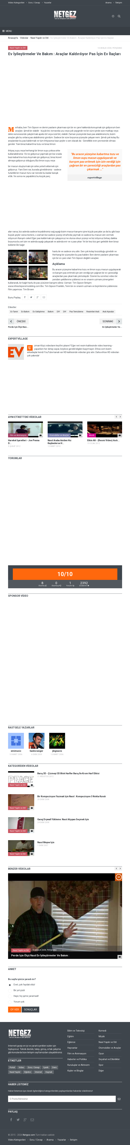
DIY (58, 311)
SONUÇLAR (30, 1009)
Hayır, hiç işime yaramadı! (26, 996)
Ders (54, 1067)
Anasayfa (13, 38)
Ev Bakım (25, 311)
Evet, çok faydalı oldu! (24, 984)
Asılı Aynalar (108, 311)
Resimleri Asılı (92, 311)
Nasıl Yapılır (15, 1072)
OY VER (14, 1009)
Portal (12, 1067)
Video (21, 1067)
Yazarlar (47, 2)
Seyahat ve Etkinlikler (109, 1059)
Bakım (51, 311)
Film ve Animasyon (18, 435)
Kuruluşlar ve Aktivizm (78, 1065)
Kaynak (49, 1072)
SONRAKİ (112, 321)
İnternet (38, 1072)
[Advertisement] (65, 205)
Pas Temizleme (76, 311)
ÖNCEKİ (16, 321)
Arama (108, 2)
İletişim (118, 2)
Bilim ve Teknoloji (76, 1030)
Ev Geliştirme (38, 311)
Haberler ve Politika (77, 1059)
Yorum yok (19, 1001)
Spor (101, 1065)
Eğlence (71, 1042)
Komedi (102, 1030)
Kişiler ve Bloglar (75, 1070)
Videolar (24, 38)
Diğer (101, 1070)
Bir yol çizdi (19, 990)
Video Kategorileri (16, 2)
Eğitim (70, 1036)
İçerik (45, 1067)
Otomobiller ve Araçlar (59, 435)
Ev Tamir (14, 311)
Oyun (101, 1053)
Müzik (91, 435)
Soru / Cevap (34, 2)
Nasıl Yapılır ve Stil (39, 38)
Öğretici (27, 1072)
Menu (8, 31)
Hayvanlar (72, 1048)
